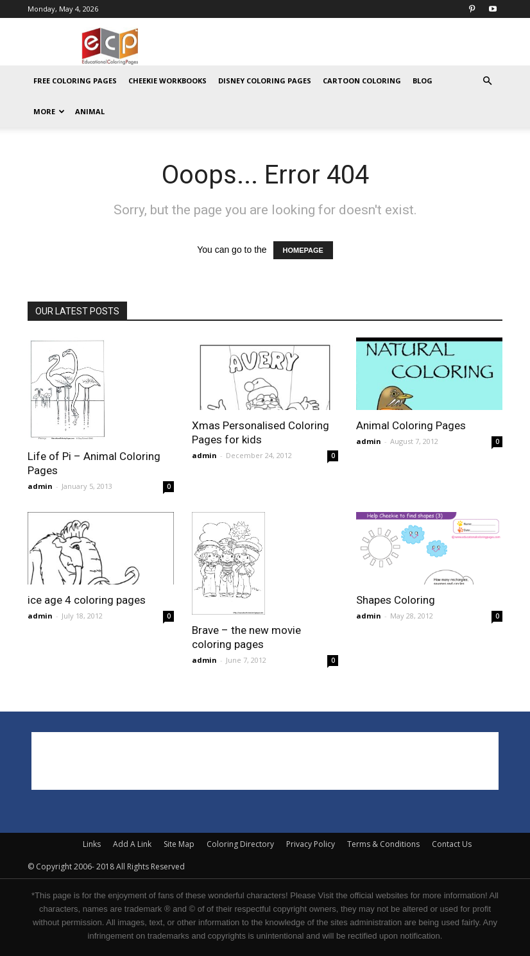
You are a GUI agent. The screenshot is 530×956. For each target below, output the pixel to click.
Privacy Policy (310, 844)
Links (92, 844)
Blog (422, 80)
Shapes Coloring (395, 599)
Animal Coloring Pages (411, 425)
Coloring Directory (240, 844)
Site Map (179, 844)
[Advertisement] (351, 46)
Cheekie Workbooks (167, 80)
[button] (487, 81)
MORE (49, 111)
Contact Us (452, 844)
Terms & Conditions (383, 844)
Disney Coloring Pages (264, 80)
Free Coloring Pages (75, 80)
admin (40, 486)
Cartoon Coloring (362, 80)
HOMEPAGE (303, 250)
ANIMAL (90, 111)
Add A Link (132, 844)
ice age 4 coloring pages (87, 599)
